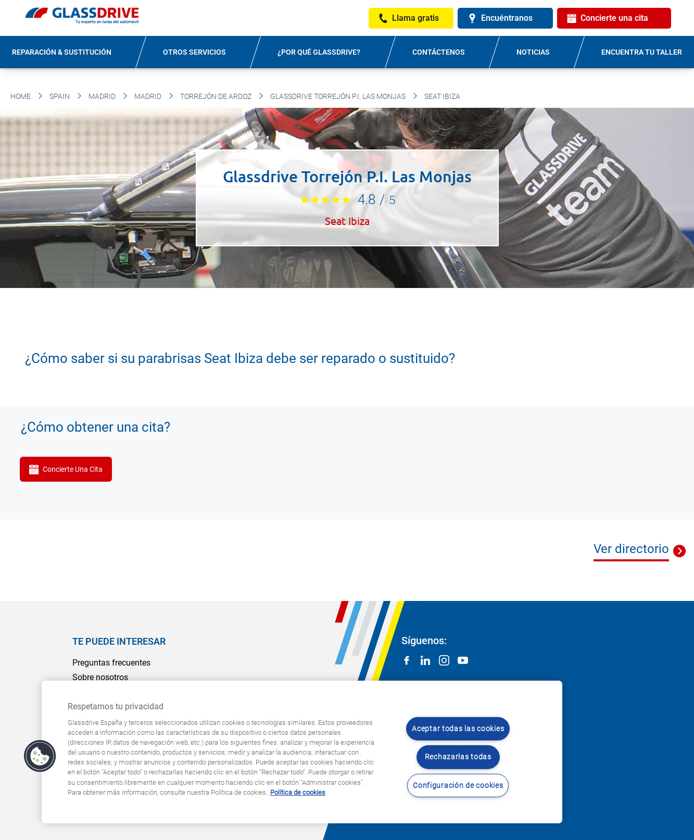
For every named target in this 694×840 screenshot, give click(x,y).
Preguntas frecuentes (111, 663)
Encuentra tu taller (641, 52)
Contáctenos (438, 52)
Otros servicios (194, 52)
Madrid (102, 96)
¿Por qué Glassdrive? (318, 52)
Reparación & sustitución (61, 52)
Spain (59, 96)
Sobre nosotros (100, 677)
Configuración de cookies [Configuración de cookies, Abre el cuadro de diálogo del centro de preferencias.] (458, 785)
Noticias (533, 52)
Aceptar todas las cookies (458, 728)
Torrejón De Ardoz (215, 96)
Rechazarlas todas (458, 757)
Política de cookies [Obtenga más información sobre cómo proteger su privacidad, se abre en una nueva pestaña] (297, 792)
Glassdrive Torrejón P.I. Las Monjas (338, 96)
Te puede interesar (119, 641)
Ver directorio (631, 549)
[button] (40, 756)
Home (20, 96)
